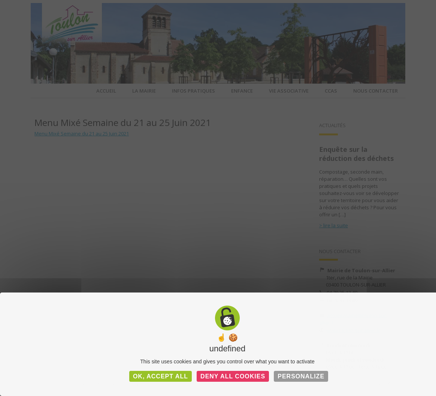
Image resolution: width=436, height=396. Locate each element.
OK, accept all (160, 376)
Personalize (301, 376)
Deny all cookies (232, 376)
